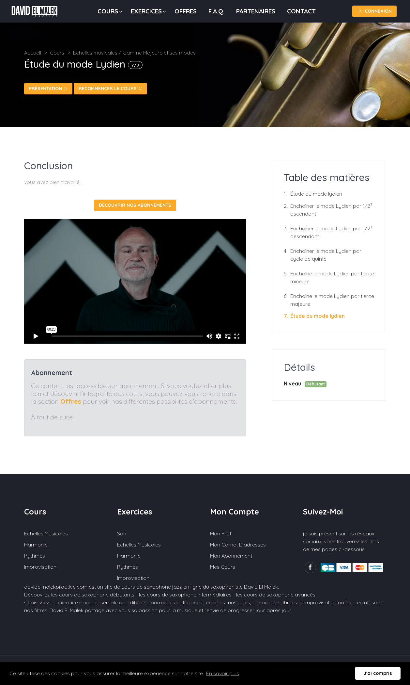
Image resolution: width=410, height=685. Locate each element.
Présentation (48, 88)
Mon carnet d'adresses (238, 544)
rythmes (287, 602)
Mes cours (222, 566)
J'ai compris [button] (378, 673)
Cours (108, 11)
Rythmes (34, 555)
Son (121, 533)
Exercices (146, 11)
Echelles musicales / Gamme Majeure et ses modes (134, 52)
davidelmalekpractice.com (55, 586)
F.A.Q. (216, 11)
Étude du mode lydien (316, 193)
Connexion (374, 11)
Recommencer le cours (110, 88)
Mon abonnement (231, 555)
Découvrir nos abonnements (135, 205)
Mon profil (222, 533)
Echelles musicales (46, 533)
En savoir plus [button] (222, 673)
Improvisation (40, 566)
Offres (186, 11)
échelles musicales (228, 602)
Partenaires (255, 11)
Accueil (32, 52)
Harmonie (36, 544)
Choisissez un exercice (51, 602)
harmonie (263, 602)
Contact (301, 11)
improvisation (320, 602)
